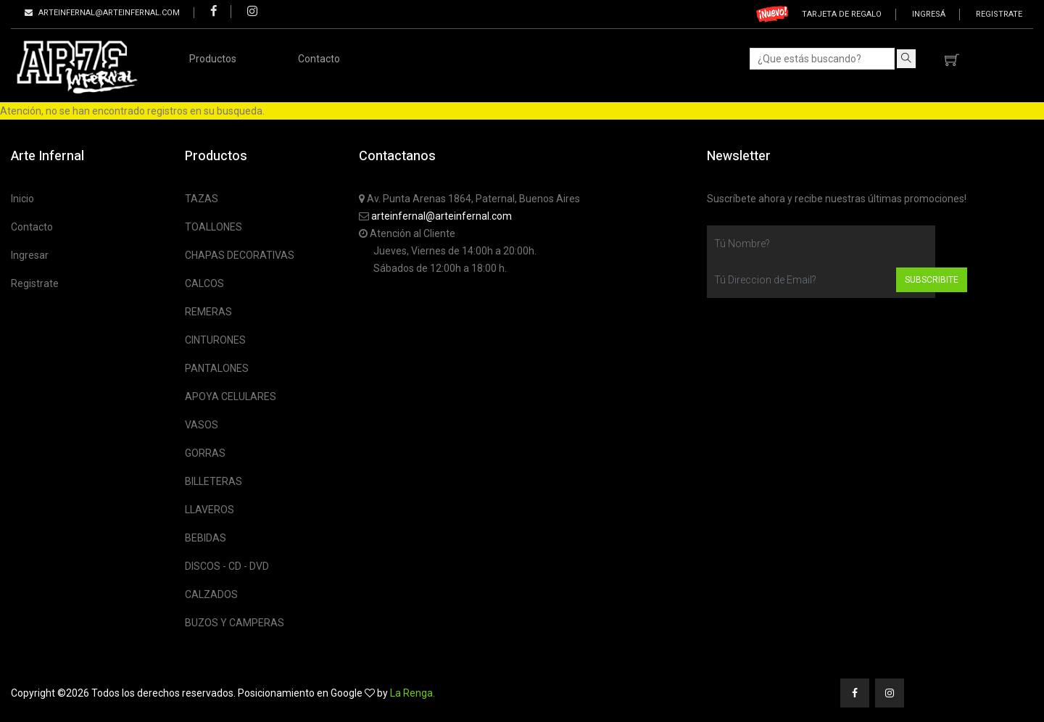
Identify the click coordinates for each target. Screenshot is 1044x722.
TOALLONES (213, 227)
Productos (212, 59)
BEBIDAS (205, 538)
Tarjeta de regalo (842, 14)
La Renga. (412, 693)
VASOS (201, 425)
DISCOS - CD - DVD (227, 566)
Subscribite (931, 280)
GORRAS (205, 453)
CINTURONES (215, 340)
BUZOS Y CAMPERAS (234, 622)
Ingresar (30, 255)
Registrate (999, 14)
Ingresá (928, 14)
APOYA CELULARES (230, 396)
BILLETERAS (213, 481)
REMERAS (208, 312)
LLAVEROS (209, 509)
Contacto (319, 59)
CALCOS (204, 283)
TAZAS (201, 198)
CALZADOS (211, 594)
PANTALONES (217, 368)
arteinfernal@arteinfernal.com (441, 216)
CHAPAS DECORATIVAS (239, 255)
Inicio (22, 198)
